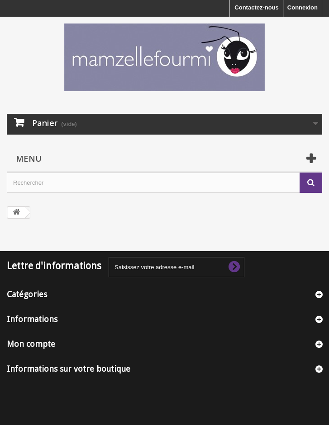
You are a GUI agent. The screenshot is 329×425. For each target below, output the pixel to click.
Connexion (302, 7)
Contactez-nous (256, 7)
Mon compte (31, 344)
